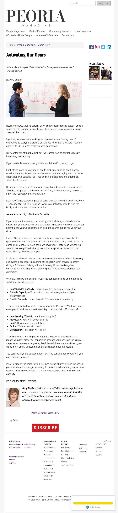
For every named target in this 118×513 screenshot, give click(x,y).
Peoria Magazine (15, 31)
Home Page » (106, 441)
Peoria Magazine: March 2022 (45, 413)
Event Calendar (67, 451)
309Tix (98, 455)
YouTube (65, 465)
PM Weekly (65, 447)
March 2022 (43, 45)
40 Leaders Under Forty (18, 35)
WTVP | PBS (101, 444)
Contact (99, 448)
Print (15, 420)
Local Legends (82, 31)
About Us (99, 451)
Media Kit (82, 452)
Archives (12, 463)
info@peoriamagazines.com (66, 500)
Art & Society (29, 444)
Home (12, 45)
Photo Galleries (67, 458)
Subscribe (67, 35)
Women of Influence (46, 35)
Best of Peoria (36, 31)
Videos (64, 462)
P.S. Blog (64, 455)
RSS (71, 465)
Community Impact (59, 31)
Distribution (83, 448)
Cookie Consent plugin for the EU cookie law (93, 507)
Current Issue (14, 447)
